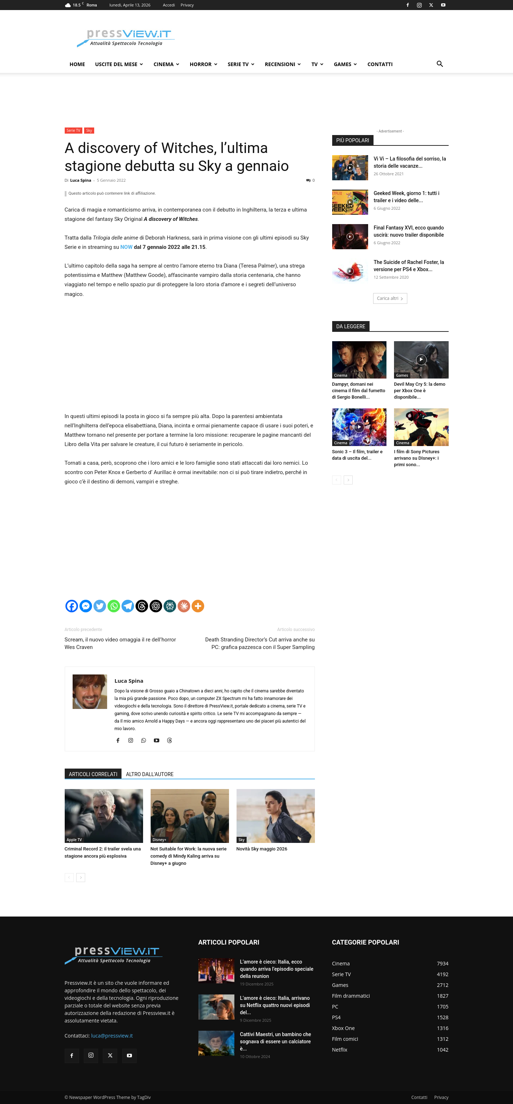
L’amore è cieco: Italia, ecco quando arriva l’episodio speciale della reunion (276, 969)
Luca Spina (80, 180)
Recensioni (283, 64)
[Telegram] (128, 606)
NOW (126, 247)
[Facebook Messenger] (85, 606)
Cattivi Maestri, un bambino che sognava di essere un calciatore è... (275, 1041)
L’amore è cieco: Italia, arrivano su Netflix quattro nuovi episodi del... (275, 1005)
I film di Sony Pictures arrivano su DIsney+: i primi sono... (416, 458)
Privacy (187, 5)
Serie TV (241, 64)
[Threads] (142, 606)
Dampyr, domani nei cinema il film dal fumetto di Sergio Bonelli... (358, 390)
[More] (198, 606)
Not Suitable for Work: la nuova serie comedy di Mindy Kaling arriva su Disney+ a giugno (189, 856)
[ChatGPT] (156, 606)
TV (317, 64)
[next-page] (80, 877)
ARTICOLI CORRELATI (93, 774)
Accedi (169, 5)
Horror (203, 64)
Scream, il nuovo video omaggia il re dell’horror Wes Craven (120, 643)
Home (77, 64)
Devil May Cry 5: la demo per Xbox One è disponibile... (419, 390)
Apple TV (74, 839)
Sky (89, 130)
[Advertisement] (190, 358)
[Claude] (184, 606)
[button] (440, 64)
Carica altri (390, 298)
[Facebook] (71, 606)
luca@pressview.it (112, 1035)
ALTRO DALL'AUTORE (149, 774)
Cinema (166, 64)
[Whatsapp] (113, 606)
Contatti (380, 64)
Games (345, 64)
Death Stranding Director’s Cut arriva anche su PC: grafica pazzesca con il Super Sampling (260, 643)
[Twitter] (99, 606)
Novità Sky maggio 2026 (262, 849)
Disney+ (159, 839)
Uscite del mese (119, 64)
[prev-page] (69, 877)
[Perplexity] (170, 606)
